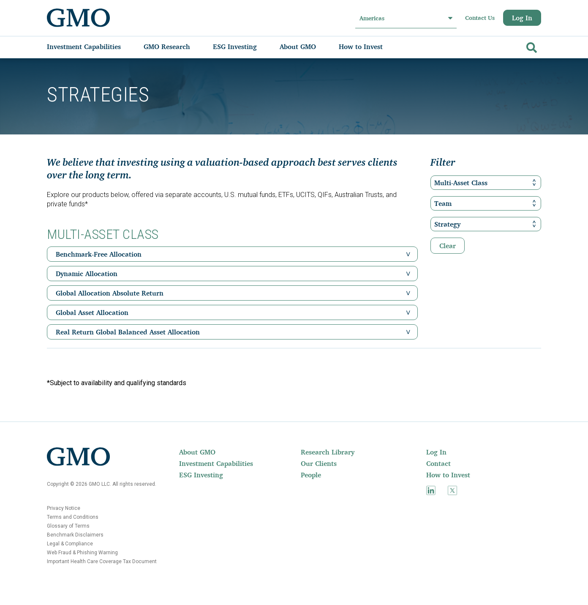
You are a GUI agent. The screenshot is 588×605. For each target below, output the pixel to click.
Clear (447, 245)
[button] (408, 254)
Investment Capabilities (216, 463)
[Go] (530, 46)
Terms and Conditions (72, 517)
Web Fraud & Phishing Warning (82, 553)
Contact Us (480, 18)
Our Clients (319, 463)
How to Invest (448, 475)
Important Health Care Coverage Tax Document (102, 561)
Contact (438, 463)
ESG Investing (201, 475)
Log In (522, 18)
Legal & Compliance (70, 544)
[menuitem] (92, 46)
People (311, 475)
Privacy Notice (63, 508)
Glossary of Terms (68, 526)
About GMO (197, 452)
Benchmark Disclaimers (75, 535)
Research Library (327, 452)
